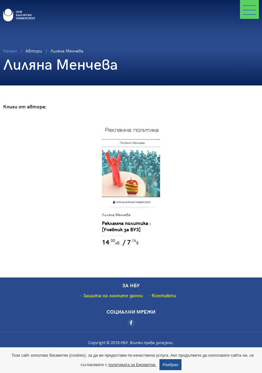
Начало (10, 51)
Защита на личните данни (113, 295)
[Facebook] (131, 322)
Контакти (164, 295)
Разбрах (170, 364)
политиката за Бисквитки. (132, 364)
